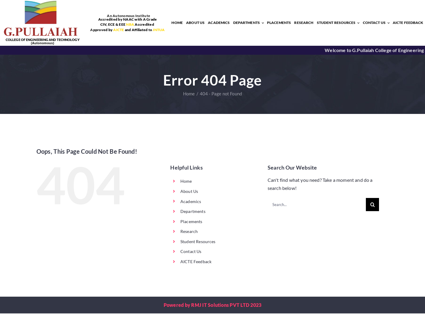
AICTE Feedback (195, 262)
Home (186, 181)
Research (189, 231)
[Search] (372, 205)
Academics (190, 201)
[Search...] (317, 205)
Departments (192, 211)
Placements (191, 222)
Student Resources (198, 242)
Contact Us (191, 251)
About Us (189, 191)
